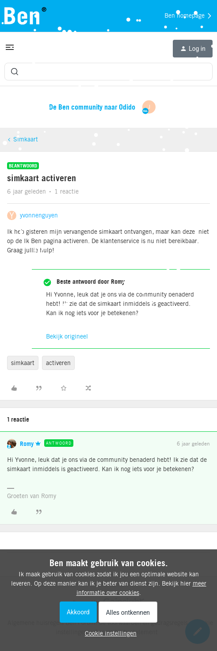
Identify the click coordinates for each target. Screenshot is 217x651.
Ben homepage (188, 16)
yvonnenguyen (39, 215)
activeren (58, 362)
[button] (9, 50)
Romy (27, 443)
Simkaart (25, 139)
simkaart (22, 362)
